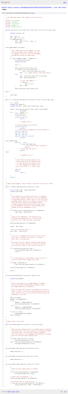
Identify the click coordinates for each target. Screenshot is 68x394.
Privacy (13, 391)
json (65, 391)
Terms (17, 391)
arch (55, 7)
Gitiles (9, 391)
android (4, 7)
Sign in (64, 2)
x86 (60, 7)
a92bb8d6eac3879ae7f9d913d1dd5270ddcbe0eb (35, 7)
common (16, 7)
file (32, 13)
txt (62, 391)
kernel (10, 7)
